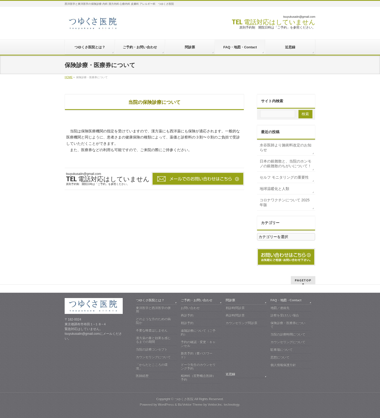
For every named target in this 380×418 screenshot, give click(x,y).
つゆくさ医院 (183, 399)
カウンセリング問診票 (241, 323)
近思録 (230, 374)
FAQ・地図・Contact (285, 300)
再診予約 (187, 315)
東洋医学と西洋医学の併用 (153, 309)
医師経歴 (142, 376)
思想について (279, 357)
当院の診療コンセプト (152, 349)
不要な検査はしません (152, 330)
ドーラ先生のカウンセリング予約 (198, 366)
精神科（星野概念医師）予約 (198, 377)
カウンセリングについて (153, 357)
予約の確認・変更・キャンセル (198, 343)
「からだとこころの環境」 (152, 366)
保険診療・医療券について (287, 324)
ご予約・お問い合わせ (196, 300)
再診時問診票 (235, 315)
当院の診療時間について (287, 334)
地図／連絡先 (279, 308)
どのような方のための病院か (153, 320)
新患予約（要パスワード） (196, 355)
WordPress (166, 404)
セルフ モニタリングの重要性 (284, 177)
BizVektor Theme (190, 404)
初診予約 (187, 323)
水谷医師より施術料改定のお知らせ (285, 147)
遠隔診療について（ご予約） (198, 332)
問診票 (230, 300)
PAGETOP (303, 280)
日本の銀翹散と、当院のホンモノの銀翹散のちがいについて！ (285, 163)
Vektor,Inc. (215, 404)
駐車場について (281, 349)
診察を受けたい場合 (284, 315)
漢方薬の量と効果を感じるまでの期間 (153, 339)
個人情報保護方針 (283, 365)
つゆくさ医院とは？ (150, 300)
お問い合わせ (190, 308)
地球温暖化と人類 (274, 189)
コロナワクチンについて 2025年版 (285, 202)
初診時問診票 (235, 308)
